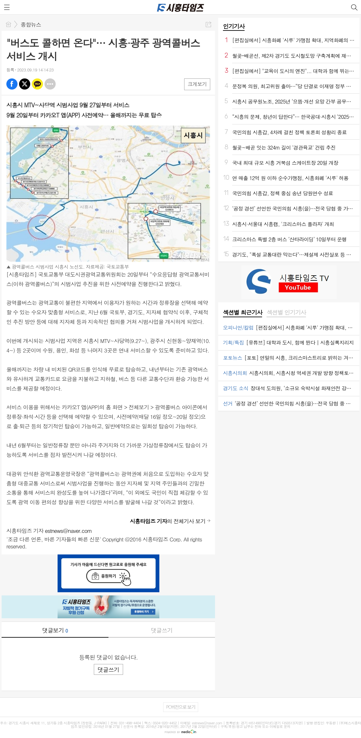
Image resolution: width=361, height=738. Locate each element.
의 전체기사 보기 (167, 521)
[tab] (242, 313)
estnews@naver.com (68, 530)
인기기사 (234, 26)
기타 (50, 84)
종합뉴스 (31, 24)
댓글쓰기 (161, 630)
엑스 (24, 84)
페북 (11, 84)
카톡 (37, 84)
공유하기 (208, 24)
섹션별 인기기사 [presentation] (286, 312)
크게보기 (197, 84)
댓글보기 (55, 630)
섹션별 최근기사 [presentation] (242, 312)
